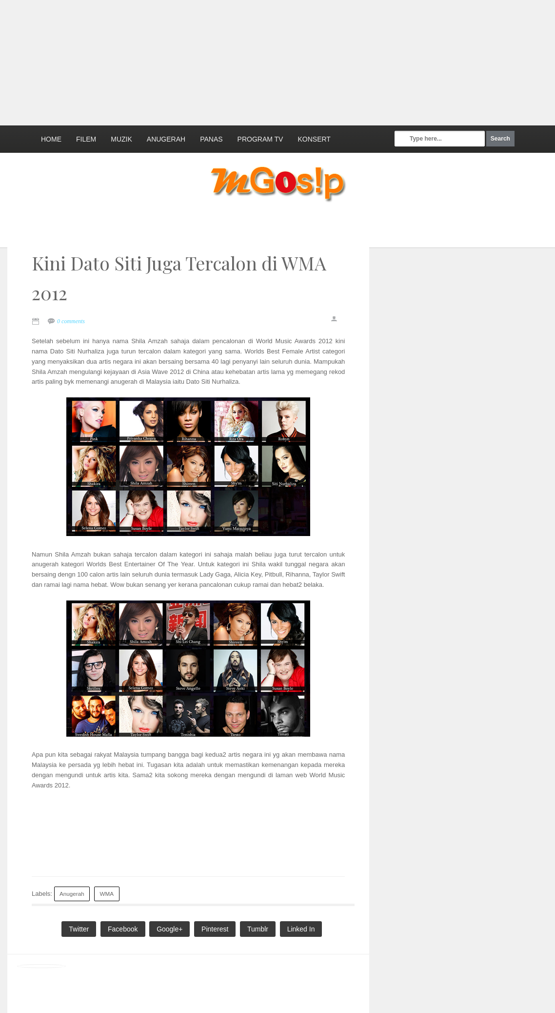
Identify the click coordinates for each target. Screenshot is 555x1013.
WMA (106, 893)
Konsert (313, 139)
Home (51, 139)
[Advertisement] (236, 61)
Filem (86, 139)
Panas (211, 139)
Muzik (121, 139)
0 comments (71, 321)
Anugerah (166, 139)
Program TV (260, 139)
